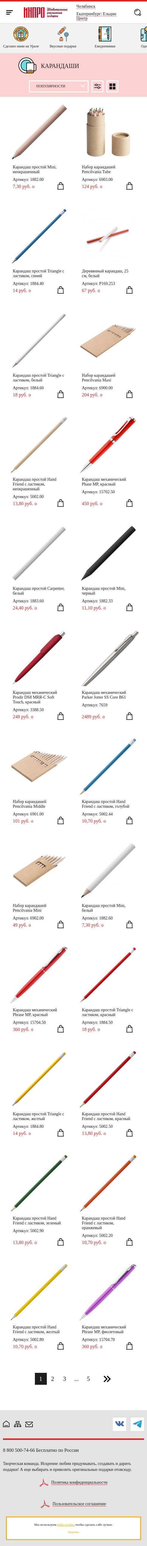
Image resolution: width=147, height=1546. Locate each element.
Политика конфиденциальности (79, 1482)
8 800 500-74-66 (19, 1450)
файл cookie (65, 1524)
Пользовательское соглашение (79, 1504)
